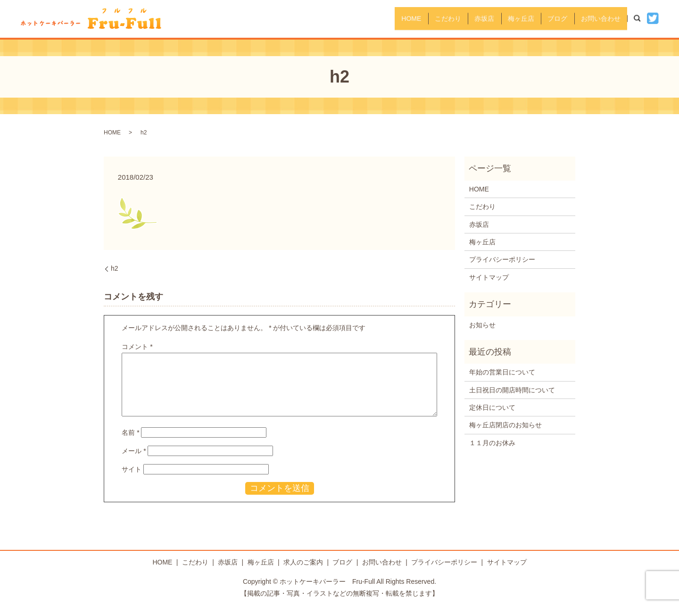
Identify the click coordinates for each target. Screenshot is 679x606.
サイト (131, 469)
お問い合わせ (597, 18)
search (642, 18)
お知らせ (482, 325)
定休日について (492, 407)
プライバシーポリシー (502, 259)
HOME (376, 18)
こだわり (419, 18)
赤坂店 (462, 18)
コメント (137, 346)
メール (134, 451)
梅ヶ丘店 (505, 18)
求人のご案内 (303, 562)
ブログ (548, 18)
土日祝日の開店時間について (512, 390)
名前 (130, 432)
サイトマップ (489, 277)
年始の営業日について (502, 372)
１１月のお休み (492, 443)
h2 (114, 268)
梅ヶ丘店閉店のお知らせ (505, 425)
